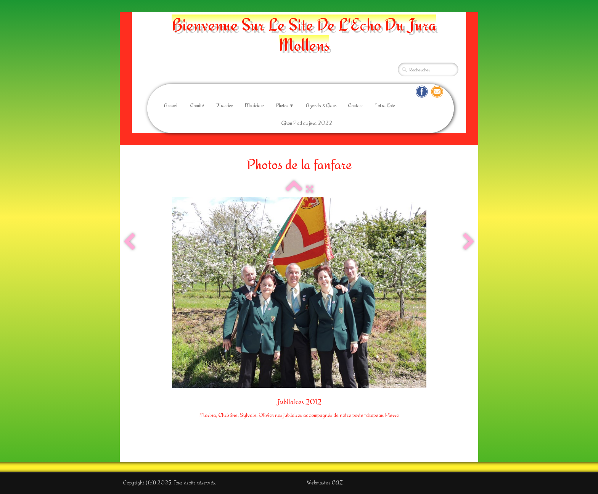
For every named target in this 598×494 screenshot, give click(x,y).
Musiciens (254, 105)
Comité (197, 105)
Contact (355, 105)
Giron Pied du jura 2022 (306, 122)
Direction (224, 105)
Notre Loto (385, 105)
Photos (285, 105)
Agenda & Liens (320, 105)
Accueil (171, 105)
